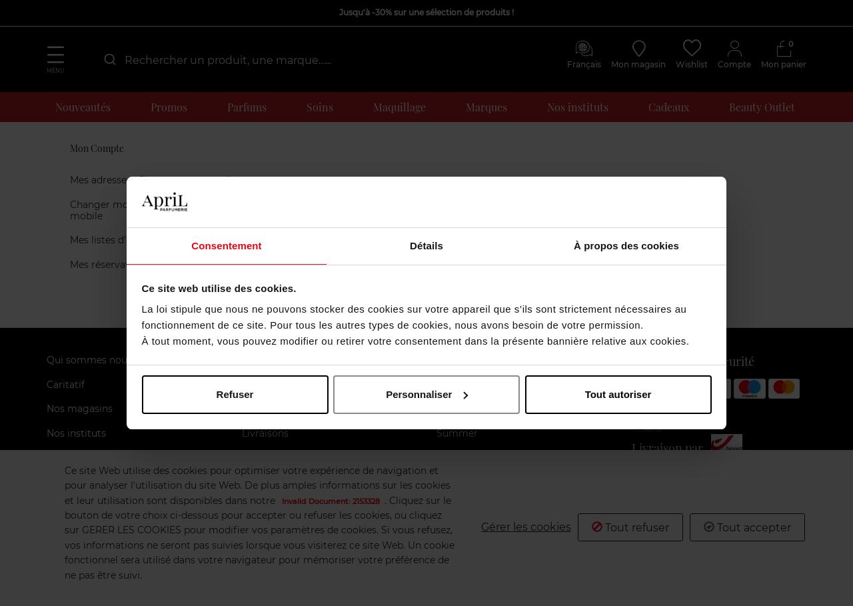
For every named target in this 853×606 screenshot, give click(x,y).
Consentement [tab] (226, 245)
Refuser (235, 395)
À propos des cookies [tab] (626, 245)
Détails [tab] (426, 245)
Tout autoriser (618, 395)
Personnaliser (427, 395)
